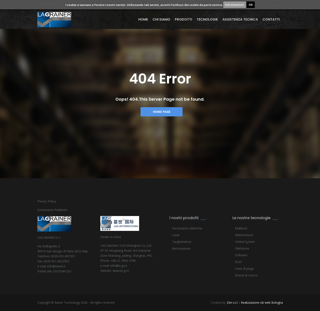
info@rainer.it (56, 266)
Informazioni (234, 5)
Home (143, 19)
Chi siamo (161, 19)
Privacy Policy (46, 201)
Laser (176, 235)
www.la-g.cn (121, 271)
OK (251, 5)
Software (241, 255)
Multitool (241, 228)
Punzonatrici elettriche (187, 228)
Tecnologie (207, 19)
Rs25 (238, 262)
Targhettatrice (181, 242)
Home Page (161, 112)
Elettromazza (244, 235)
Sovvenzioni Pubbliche (52, 210)
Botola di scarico (246, 275)
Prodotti (183, 19)
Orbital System (245, 242)
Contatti (271, 19)
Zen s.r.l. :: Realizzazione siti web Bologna (255, 302)
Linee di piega (244, 269)
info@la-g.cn (118, 266)
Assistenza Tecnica (240, 19)
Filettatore (242, 248)
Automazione (181, 248)
